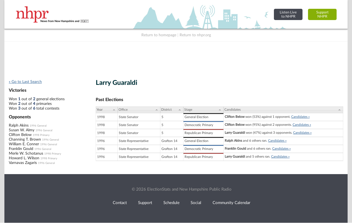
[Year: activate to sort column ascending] (107, 110)
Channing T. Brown (25, 139)
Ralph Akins (19, 125)
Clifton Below (20, 135)
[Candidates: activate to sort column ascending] (283, 110)
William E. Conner (24, 144)
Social (196, 203)
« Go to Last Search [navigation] (25, 82)
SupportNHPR (322, 14)
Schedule (171, 203)
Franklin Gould (21, 149)
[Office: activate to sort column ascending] (139, 110)
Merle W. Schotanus (26, 153)
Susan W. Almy (21, 130)
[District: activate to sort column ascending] (171, 110)
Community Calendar (231, 203)
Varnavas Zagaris (23, 163)
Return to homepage (158, 35)
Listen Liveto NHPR (288, 14)
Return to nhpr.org (195, 35)
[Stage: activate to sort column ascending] (203, 110)
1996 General (38, 125)
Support (145, 203)
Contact (120, 203)
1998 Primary (41, 135)
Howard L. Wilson (24, 158)
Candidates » (300, 116)
